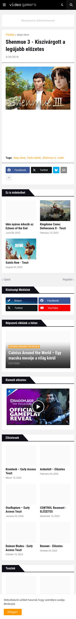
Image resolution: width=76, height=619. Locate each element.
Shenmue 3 (49, 157)
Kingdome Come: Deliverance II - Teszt (53, 226)
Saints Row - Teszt (17, 262)
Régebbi (67, 279)
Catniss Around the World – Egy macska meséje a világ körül (34, 355)
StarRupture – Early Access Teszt (18, 510)
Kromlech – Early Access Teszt (21, 471)
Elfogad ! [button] (13, 612)
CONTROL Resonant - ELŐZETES (53, 510)
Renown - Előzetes (51, 546)
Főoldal (10, 34)
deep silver (23, 34)
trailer (60, 157)
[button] (4, 5)
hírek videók (34, 157)
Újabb (7, 279)
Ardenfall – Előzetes (52, 469)
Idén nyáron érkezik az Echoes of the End (19, 226)
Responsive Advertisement (38, 20)
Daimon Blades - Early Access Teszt (19, 548)
